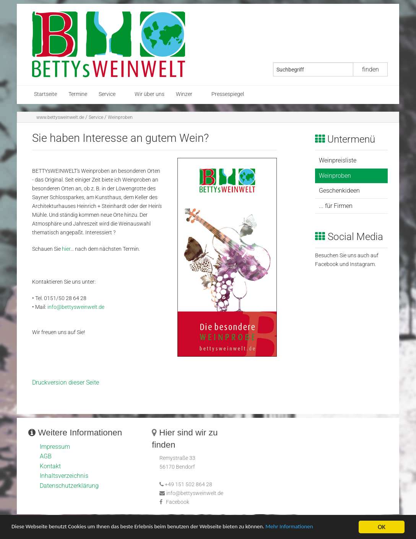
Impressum (55, 446)
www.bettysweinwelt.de (60, 117)
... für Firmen (336, 205)
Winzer (184, 94)
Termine (77, 94)
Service (107, 94)
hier (66, 249)
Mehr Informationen (326, 528)
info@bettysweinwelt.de (75, 307)
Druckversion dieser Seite (65, 382)
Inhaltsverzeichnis (64, 475)
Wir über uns (149, 94)
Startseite (45, 94)
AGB (46, 456)
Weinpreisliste (337, 160)
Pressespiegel (227, 94)
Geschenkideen (339, 190)
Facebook (177, 502)
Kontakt (50, 466)
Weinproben (120, 117)
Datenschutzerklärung (69, 485)
